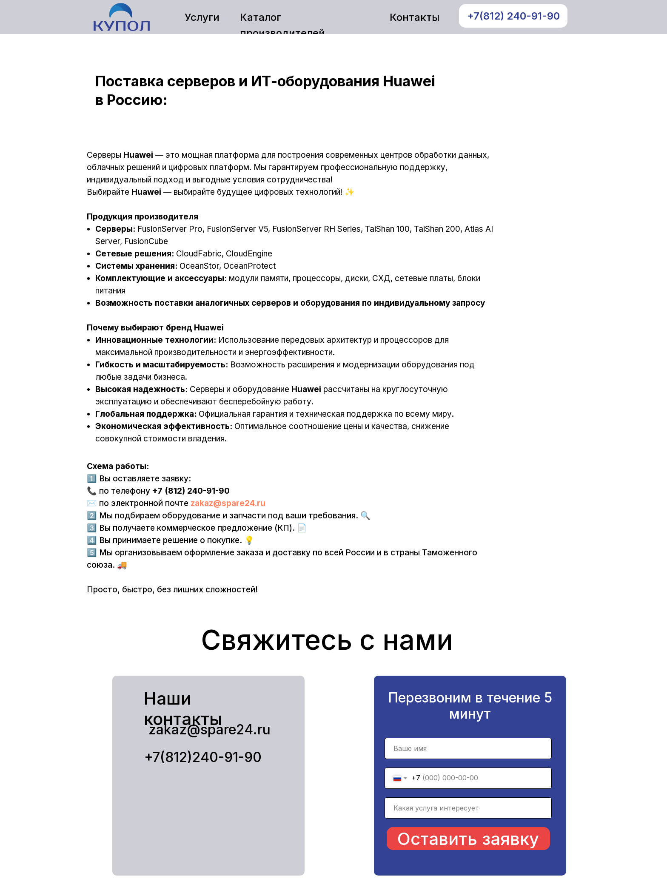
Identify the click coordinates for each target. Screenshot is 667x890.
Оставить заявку (468, 838)
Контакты (414, 17)
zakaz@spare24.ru (228, 503)
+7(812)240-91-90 (203, 757)
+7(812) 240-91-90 (513, 16)
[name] (468, 748)
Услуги (202, 17)
